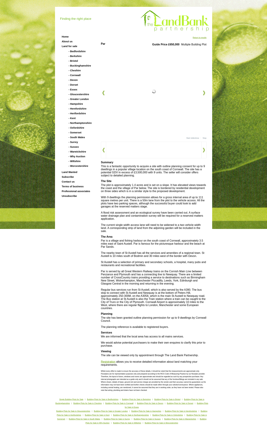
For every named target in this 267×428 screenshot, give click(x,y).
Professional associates (76, 191)
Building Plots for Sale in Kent (97, 415)
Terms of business (73, 186)
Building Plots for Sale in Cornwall (119, 403)
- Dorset (73, 84)
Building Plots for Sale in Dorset (180, 403)
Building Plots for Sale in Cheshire (87, 403)
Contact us (68, 181)
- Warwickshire (77, 151)
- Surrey (73, 142)
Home (65, 36)
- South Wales (77, 137)
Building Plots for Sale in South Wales (84, 419)
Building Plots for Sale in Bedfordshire (103, 399)
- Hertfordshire (77, 113)
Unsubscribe (69, 196)
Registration (108, 361)
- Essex (73, 89)
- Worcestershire (78, 166)
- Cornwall (75, 75)
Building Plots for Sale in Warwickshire (180, 419)
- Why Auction (77, 156)
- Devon (73, 80)
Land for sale (69, 46)
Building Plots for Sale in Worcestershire (161, 423)
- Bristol (73, 61)
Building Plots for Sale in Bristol (167, 399)
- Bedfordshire (77, 51)
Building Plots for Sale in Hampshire (146, 411)
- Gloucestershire (79, 94)
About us (67, 41)
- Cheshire (75, 70)
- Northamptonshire (80, 123)
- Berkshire (75, 56)
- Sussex (74, 147)
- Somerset (75, 132)
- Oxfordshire (76, 127)
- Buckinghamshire (80, 65)
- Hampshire (76, 104)
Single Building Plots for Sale (71, 399)
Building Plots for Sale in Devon (150, 403)
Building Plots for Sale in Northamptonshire (131, 415)
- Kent (72, 118)
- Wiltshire (75, 161)
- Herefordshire (78, 108)
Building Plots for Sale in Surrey (117, 419)
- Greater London (79, 99)
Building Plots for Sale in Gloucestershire (73, 411)
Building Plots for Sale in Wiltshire (127, 423)
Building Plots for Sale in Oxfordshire (167, 415)
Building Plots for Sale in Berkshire (136, 399)
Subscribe (68, 177)
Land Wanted (69, 172)
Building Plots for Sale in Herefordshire (181, 411)
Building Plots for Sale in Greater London (111, 411)
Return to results (200, 38)
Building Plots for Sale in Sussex (147, 419)
